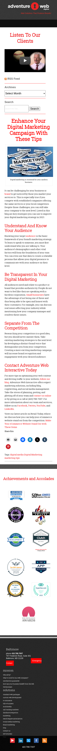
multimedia (7, 707)
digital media (17, 454)
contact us (6, 731)
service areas (7, 734)
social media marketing (11, 722)
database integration (10, 713)
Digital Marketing (33, 454)
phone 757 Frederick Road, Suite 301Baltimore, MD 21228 (18, 653)
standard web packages (11, 695)
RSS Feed (13, 78)
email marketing (9, 725)
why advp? (7, 675)
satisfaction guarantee (11, 681)
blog (4, 728)
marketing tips (12, 457)
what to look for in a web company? (15, 678)
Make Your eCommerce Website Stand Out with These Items (28, 423)
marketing (6, 716)
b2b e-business (8, 704)
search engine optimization (12, 719)
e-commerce (7, 701)
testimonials (7, 687)
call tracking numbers (11, 710)
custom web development (12, 698)
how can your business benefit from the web (18, 684)
